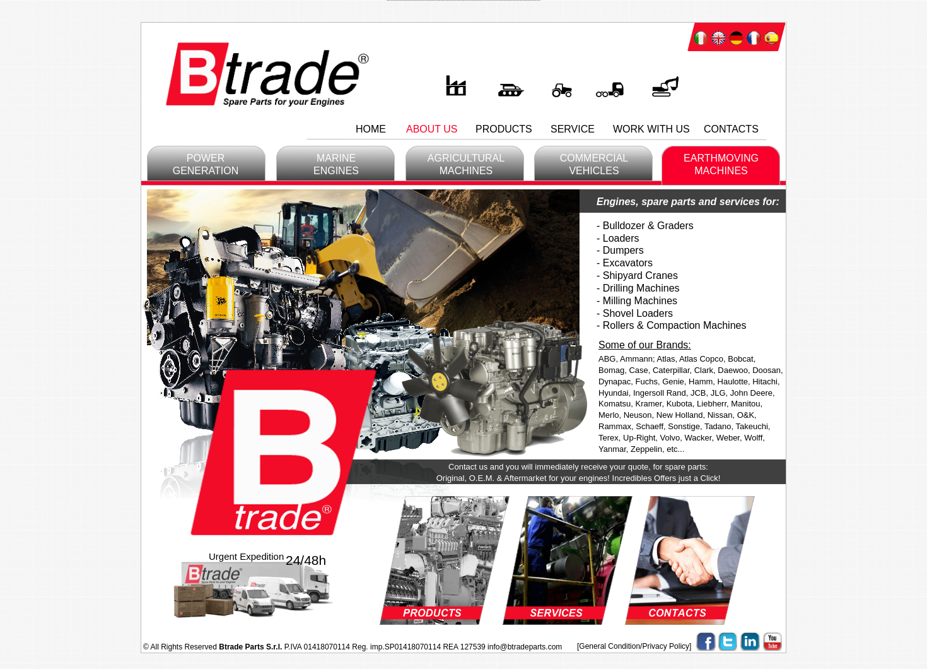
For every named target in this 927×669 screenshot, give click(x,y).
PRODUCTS (503, 129)
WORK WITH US (651, 129)
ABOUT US (432, 129)
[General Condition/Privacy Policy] (634, 646)
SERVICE (573, 129)
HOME (371, 129)
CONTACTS (731, 129)
